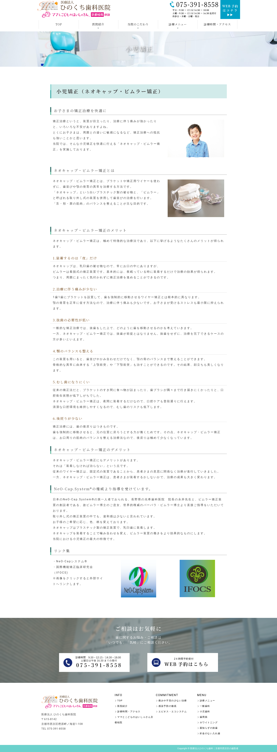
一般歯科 (205, 706)
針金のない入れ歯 (210, 733)
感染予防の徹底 (167, 706)
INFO (118, 695)
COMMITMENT (167, 695)
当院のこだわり (138, 24)
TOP (58, 24)
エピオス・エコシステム (172, 711)
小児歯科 (205, 711)
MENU (202, 695)
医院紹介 (98, 24)
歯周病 (204, 717)
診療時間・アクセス (217, 24)
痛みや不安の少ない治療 (172, 700)
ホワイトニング (209, 722)
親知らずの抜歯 (209, 728)
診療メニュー (178, 24)
